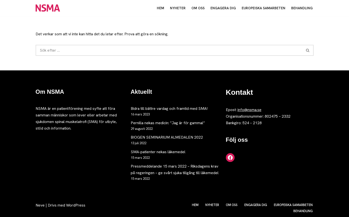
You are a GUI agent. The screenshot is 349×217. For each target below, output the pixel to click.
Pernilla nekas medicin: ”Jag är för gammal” (168, 122)
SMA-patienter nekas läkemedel (158, 151)
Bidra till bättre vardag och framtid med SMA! (169, 108)
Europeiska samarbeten (263, 8)
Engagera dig (223, 8)
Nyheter (178, 8)
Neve (40, 205)
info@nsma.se (249, 109)
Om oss (198, 8)
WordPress (75, 205)
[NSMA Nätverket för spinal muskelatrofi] (49, 8)
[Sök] (169, 50)
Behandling (302, 8)
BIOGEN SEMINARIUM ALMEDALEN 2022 (167, 137)
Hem (160, 8)
